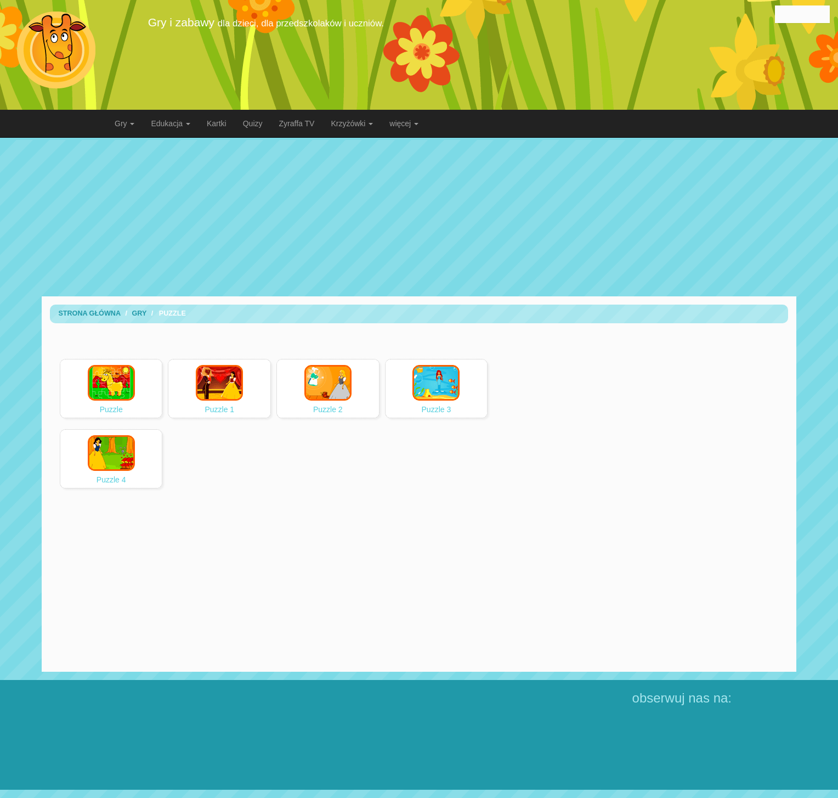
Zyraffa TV (297, 123)
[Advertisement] (419, 216)
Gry (139, 313)
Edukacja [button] (170, 123)
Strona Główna (89, 313)
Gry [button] (124, 123)
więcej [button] (403, 123)
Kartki (217, 123)
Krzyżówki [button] (352, 123)
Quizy (253, 123)
